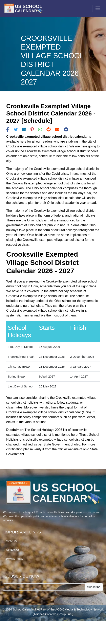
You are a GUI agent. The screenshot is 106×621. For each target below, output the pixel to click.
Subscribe (94, 587)
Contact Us (13, 549)
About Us (11, 540)
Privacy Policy (14, 558)
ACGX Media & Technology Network (79, 609)
